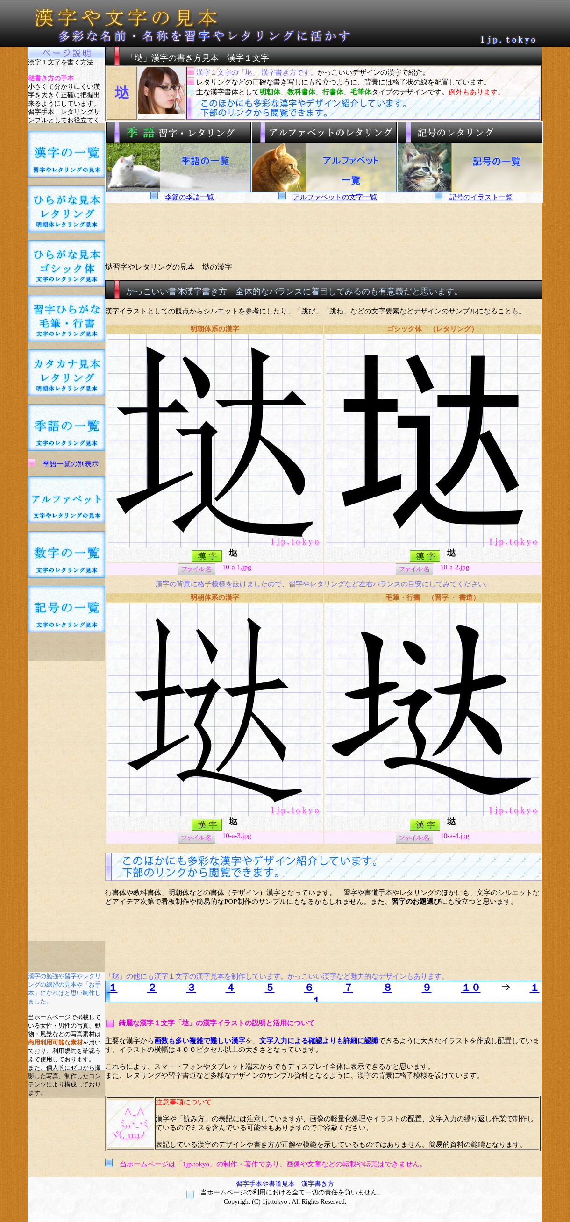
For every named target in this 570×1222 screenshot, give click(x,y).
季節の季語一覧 (189, 197)
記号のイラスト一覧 (481, 197)
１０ (471, 987)
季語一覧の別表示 (71, 464)
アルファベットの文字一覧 (335, 197)
